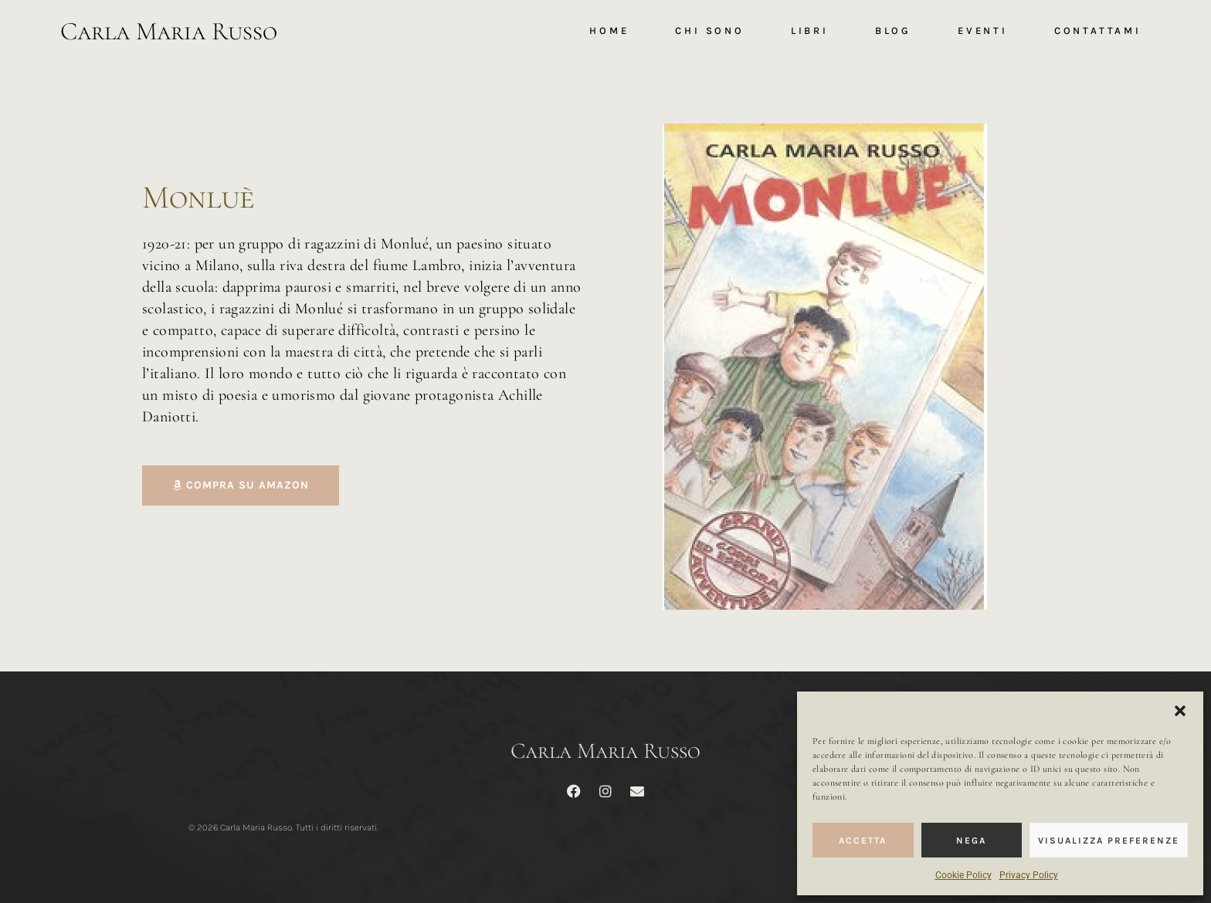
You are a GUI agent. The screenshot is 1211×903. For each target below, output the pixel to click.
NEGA (971, 840)
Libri (810, 30)
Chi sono (709, 30)
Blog (893, 30)
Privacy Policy (1028, 875)
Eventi (983, 30)
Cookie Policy (963, 875)
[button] (1180, 711)
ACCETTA (863, 840)
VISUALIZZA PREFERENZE (1108, 840)
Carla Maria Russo (168, 31)
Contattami (1097, 30)
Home (609, 30)
